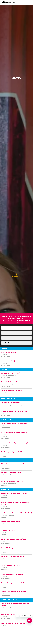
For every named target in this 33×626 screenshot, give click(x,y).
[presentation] (3, 622)
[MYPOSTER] (8, 2)
